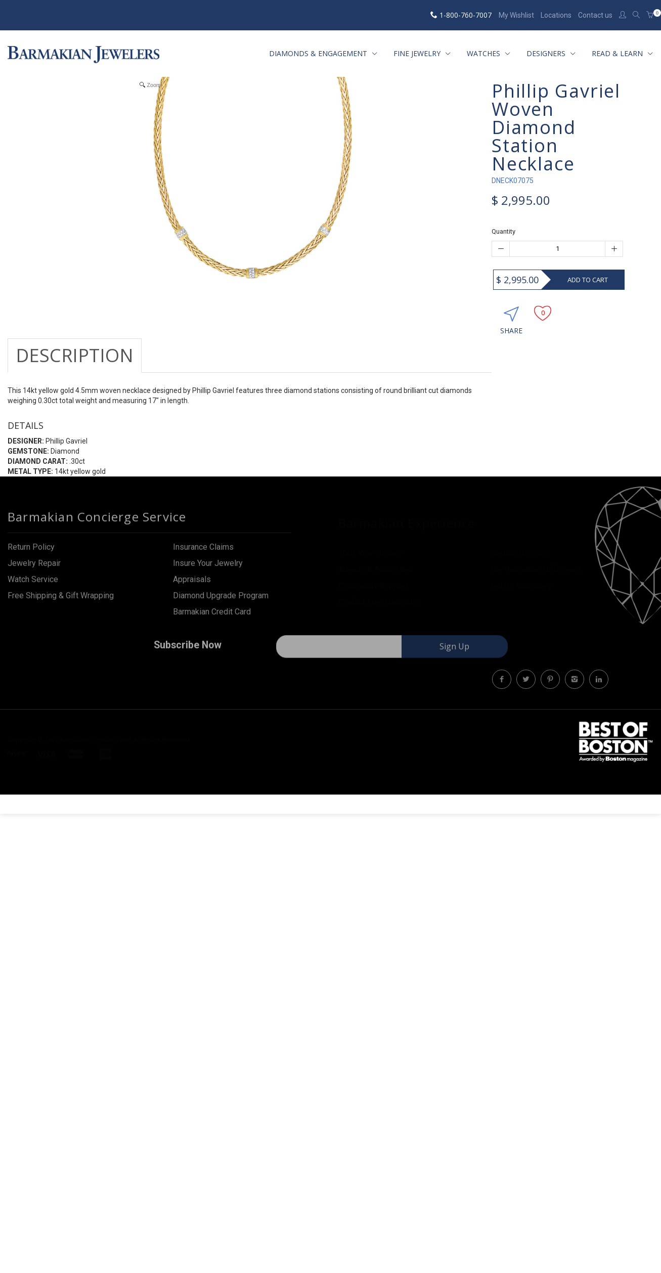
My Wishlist (516, 15)
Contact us (595, 15)
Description (75, 355)
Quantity (503, 231)
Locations (556, 15)
